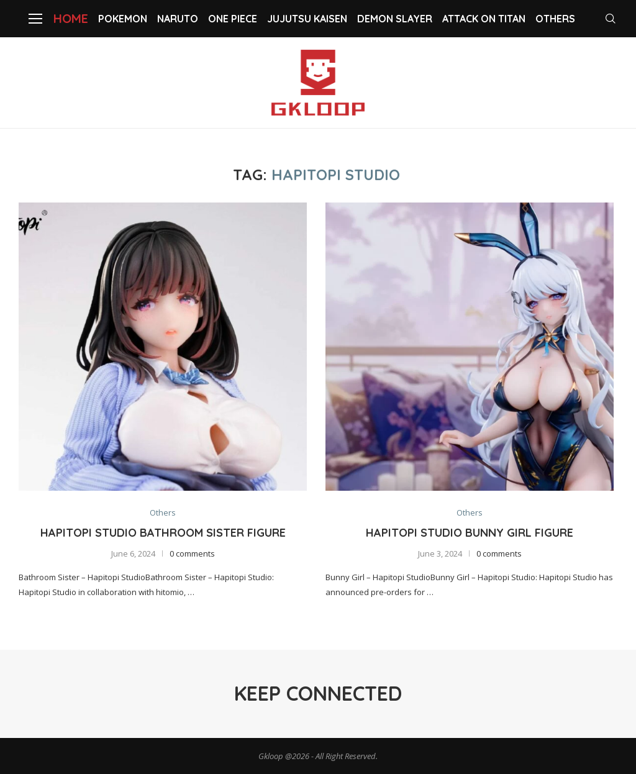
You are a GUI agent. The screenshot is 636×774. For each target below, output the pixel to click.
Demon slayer (394, 18)
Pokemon (122, 18)
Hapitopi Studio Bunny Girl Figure (469, 533)
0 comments (192, 554)
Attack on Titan (483, 18)
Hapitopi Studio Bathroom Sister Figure (163, 533)
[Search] (611, 19)
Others (555, 18)
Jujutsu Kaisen (307, 18)
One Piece (232, 18)
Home (70, 18)
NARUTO (177, 18)
